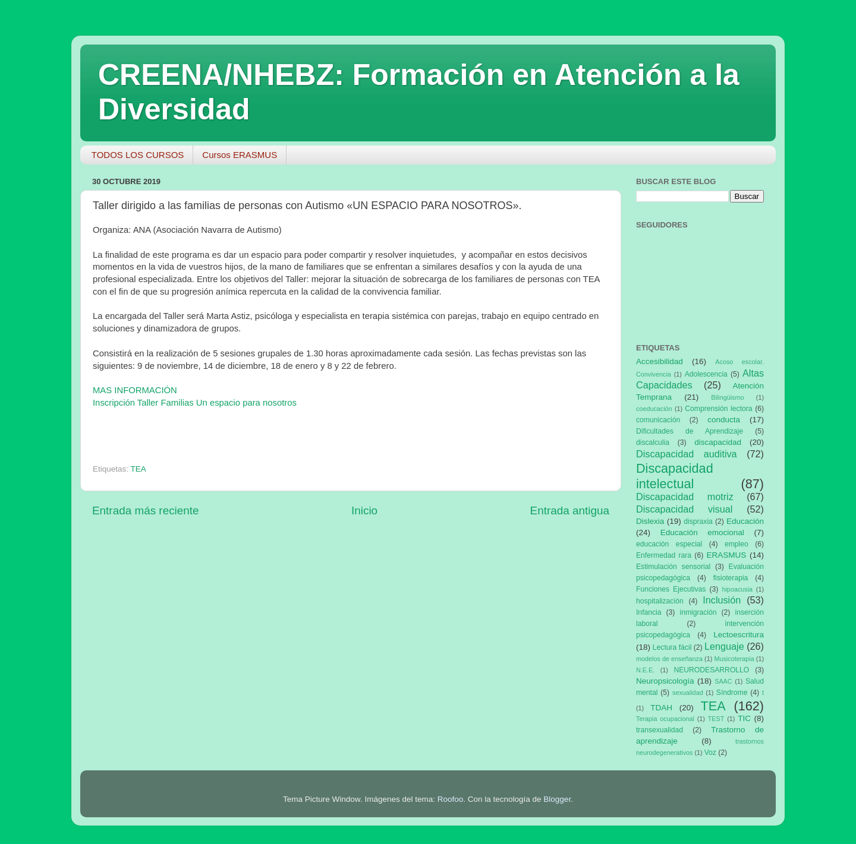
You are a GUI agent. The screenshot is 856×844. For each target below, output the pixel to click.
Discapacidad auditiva (686, 453)
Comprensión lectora (718, 408)
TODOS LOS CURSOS (138, 155)
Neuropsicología (665, 681)
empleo (736, 544)
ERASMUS (727, 555)
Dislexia (650, 521)
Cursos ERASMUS (239, 155)
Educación (745, 521)
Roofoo (451, 799)
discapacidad (717, 442)
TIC (744, 718)
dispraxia (698, 521)
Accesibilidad (659, 361)
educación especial (669, 544)
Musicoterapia (734, 658)
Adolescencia (706, 374)
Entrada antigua (569, 510)
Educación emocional (702, 532)
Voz (710, 752)
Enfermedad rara (663, 555)
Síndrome (732, 692)
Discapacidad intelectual (674, 476)
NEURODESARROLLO (711, 670)
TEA (138, 468)
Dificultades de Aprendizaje (689, 431)
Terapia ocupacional (665, 718)
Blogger (557, 799)
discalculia (652, 442)
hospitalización (660, 601)
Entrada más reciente (145, 510)
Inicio (364, 510)
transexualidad (659, 730)
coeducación (654, 408)
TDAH (661, 707)
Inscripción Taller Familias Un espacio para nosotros (195, 402)
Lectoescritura (738, 634)
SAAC (723, 681)
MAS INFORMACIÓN (136, 390)
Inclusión (722, 600)
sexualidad (687, 692)
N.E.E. (645, 670)
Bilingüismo (727, 397)
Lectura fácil (672, 647)
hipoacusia (737, 589)
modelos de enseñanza (669, 658)
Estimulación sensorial (673, 566)
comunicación (658, 420)
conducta (723, 419)
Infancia (649, 612)
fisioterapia (730, 578)
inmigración (697, 612)
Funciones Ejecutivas (671, 589)
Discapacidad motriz (685, 496)
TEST (716, 718)
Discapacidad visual (684, 509)
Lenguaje (724, 646)
